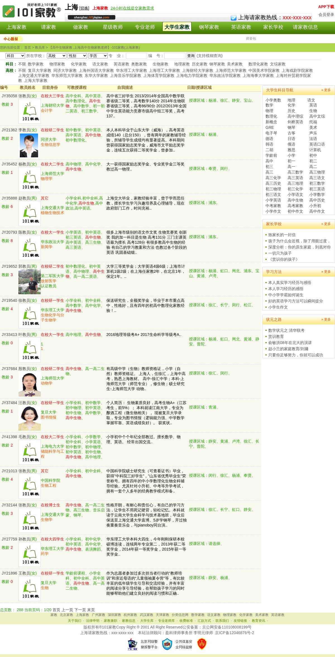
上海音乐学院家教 (125, 75)
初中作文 (295, 211)
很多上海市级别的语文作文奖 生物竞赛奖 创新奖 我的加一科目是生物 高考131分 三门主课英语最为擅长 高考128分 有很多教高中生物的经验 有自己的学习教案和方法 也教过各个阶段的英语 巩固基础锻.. (146, 242)
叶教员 (24, 334)
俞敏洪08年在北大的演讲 (290, 342)
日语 (291, 138)
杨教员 (24, 164)
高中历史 (317, 200)
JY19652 (9, 266)
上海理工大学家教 (164, 70)
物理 (269, 110)
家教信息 (128, 621)
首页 (56, 610)
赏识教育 (276, 336)
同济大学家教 (65, 70)
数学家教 (36, 64)
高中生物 (295, 200)
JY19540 (9, 300)
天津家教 (162, 615)
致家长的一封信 (282, 235)
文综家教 (278, 64)
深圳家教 (114, 615)
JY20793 (9, 232)
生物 (313, 110)
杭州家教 (130, 615)
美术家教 (235, 64)
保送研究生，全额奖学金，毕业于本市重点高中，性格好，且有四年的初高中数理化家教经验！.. (145, 305)
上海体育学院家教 (158, 75)
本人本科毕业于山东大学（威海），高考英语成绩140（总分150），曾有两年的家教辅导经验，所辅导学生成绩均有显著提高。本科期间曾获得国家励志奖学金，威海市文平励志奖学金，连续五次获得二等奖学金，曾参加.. (146, 140)
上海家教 (16, 27)
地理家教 (182, 64)
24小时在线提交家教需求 (132, 8)
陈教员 (24, 232)
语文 (311, 100)
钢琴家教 (209, 27)
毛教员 (24, 437)
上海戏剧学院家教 (297, 70)
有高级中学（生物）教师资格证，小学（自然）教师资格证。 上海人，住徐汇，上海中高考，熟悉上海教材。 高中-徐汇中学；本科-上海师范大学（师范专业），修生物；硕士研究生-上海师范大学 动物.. (146, 378)
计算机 (315, 150)
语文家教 (100, 64)
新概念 (271, 122)
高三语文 (317, 177)
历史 (291, 110)
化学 (291, 105)
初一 (291, 161)
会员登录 (326, 14)
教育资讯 (258, 621)
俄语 (291, 144)
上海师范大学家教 (231, 70)
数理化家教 (258, 64)
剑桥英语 (295, 122)
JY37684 (9, 368)
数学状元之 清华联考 (286, 330)
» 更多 (326, 90)
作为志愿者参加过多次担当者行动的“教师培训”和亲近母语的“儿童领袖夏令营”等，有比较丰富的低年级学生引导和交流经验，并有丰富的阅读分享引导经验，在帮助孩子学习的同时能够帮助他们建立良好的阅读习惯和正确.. (145, 583)
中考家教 (273, 205)
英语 (313, 105)
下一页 (80, 610)
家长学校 (273, 27)
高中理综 (295, 116)
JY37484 (9, 402)
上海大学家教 (35, 80)
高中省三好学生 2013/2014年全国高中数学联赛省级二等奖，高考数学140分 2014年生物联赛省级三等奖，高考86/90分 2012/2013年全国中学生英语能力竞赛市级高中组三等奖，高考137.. (146, 106)
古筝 (291, 133)
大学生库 (147, 621)
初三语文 (273, 194)
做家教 (80, 27)
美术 (313, 127)
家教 (54, 615)
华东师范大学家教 (67, 75)
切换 (84, 8)
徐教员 (24, 300)
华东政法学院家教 (225, 75)
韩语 (269, 144)
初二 (313, 161)
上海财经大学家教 (197, 70)
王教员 (24, 573)
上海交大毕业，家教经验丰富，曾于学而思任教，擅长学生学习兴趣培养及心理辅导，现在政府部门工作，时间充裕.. (145, 203)
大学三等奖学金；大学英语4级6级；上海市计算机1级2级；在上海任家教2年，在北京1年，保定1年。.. (145, 271)
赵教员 (24, 198)
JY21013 (9, 471)
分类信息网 (180, 615)
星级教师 (113, 27)
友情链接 (240, 621)
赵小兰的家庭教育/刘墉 (288, 349)
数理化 (271, 116)
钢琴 (291, 127)
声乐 (313, 133)
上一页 (67, 610)
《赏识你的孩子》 (284, 259)
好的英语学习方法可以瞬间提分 (295, 301)
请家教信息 (305, 27)
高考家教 (295, 205)
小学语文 (295, 194)
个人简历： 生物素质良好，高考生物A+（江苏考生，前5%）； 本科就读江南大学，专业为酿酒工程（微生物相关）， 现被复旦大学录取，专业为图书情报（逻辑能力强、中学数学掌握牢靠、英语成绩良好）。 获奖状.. (146, 412)
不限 (22, 64)
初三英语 (317, 189)
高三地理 (295, 183)
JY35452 (9, 164)
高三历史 (273, 183)
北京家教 (66, 615)
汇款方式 (204, 621)
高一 (291, 166)
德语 (269, 138)
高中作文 (317, 211)
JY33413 (9, 334)
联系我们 (222, 621)
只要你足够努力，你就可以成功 (295, 355)
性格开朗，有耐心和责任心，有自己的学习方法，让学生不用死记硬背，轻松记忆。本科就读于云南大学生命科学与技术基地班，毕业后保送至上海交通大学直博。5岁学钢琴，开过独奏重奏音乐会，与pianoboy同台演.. (146, 515)
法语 (313, 138)
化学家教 (79, 64)
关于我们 (74, 621)
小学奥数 (273, 100)
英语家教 (241, 27)
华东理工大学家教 (131, 70)
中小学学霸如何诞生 (285, 295)
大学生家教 (177, 27)
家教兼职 (110, 621)
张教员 (24, 96)
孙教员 (24, 539)
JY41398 (9, 437)
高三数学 (295, 172)
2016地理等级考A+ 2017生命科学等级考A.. (143, 334)
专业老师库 (166, 621)
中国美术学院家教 (264, 70)
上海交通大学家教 (33, 75)
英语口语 (317, 144)
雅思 (291, 150)
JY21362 (9, 130)
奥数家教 (139, 64)
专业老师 (145, 27)
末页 (91, 610)
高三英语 (295, 177)
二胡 (269, 150)
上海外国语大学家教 (96, 70)
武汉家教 (146, 615)
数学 (269, 105)
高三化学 (273, 177)
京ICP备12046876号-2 (234, 632)
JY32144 (9, 505)
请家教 (48, 27)
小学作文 (273, 211)
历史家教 (199, 64)
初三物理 (273, 189)
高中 (269, 161)
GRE (269, 127)
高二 (313, 166)
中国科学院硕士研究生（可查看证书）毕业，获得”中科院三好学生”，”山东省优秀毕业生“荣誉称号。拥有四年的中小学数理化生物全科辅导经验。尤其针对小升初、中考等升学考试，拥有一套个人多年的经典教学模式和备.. (146, 481)
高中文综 (317, 116)
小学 (291, 155)
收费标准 (186, 621)
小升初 (315, 205)
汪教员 (24, 402)
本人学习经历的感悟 (285, 288)
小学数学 (317, 194)
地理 (291, 100)
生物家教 (160, 64)
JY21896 (9, 573)
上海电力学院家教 (191, 75)
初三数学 (317, 183)
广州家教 (98, 615)
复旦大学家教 (39, 70)
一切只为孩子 (280, 253)
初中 (313, 155)
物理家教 (57, 64)
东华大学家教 (96, 75)
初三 (269, 166)
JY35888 (9, 198)
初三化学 (295, 189)
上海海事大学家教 (258, 75)
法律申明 (92, 621)
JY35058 (9, 96)
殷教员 (24, 368)
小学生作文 (278, 307)
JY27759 (9, 539)
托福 (313, 122)
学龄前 (271, 155)
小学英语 (273, 200)
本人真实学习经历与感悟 (289, 282)
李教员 (24, 130)
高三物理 (317, 172)
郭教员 (24, 266)
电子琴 (271, 133)
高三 (269, 172)
